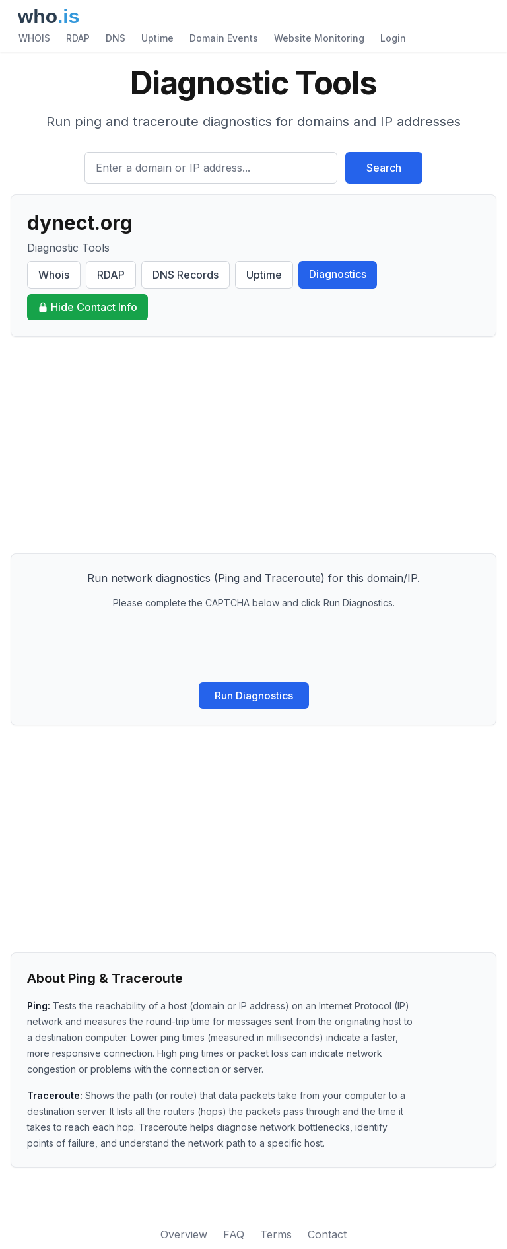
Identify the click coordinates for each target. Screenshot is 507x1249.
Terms (276, 1234)
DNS (115, 38)
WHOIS (34, 38)
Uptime (157, 38)
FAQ (233, 1234)
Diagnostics (337, 274)
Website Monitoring (319, 38)
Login (393, 38)
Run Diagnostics (254, 695)
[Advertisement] (253, 445)
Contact (327, 1234)
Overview (183, 1234)
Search (383, 167)
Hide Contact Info (87, 307)
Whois (53, 274)
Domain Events (223, 38)
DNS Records (185, 274)
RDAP (78, 38)
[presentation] (253, 646)
